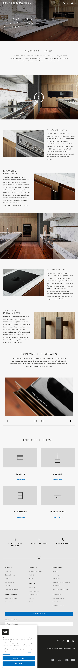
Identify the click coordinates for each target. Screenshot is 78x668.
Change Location (11, 620)
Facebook (58, 640)
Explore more (20, 479)
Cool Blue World (58, 605)
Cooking (8, 571)
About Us (32, 588)
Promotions (57, 602)
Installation (56, 585)
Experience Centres (35, 571)
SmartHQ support (11, 598)
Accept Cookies (18, 663)
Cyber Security (10, 602)
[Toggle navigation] (75, 3)
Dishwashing (9, 582)
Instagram (63, 640)
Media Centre (33, 595)
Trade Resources (58, 598)
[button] (7, 421)
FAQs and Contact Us (60, 589)
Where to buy (39, 613)
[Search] (59, 3)
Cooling (7, 578)
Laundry (8, 585)
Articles (31, 578)
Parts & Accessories (12, 589)
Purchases (56, 578)
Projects (32, 575)
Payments (56, 575)
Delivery (55, 571)
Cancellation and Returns (61, 582)
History (31, 598)
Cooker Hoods (10, 575)
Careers (31, 602)
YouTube (68, 640)
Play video (39, 97)
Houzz (73, 640)
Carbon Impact (34, 591)
